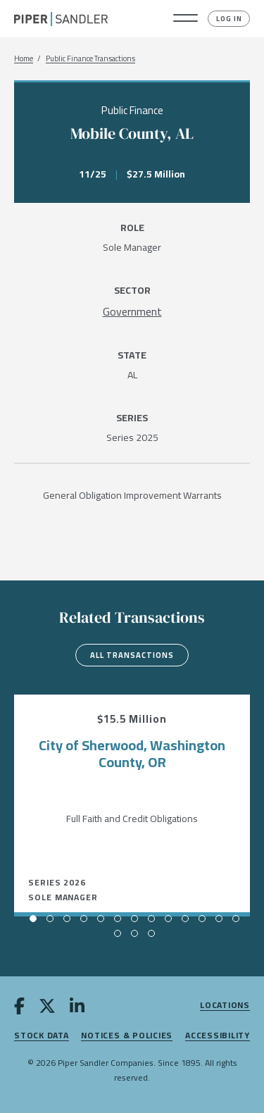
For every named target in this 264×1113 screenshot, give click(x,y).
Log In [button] (229, 18)
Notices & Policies (126, 1036)
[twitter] (47, 1009)
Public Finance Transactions (90, 58)
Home (23, 58)
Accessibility (217, 1036)
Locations (225, 1005)
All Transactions (132, 655)
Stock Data (41, 1036)
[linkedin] (77, 1009)
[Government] (132, 311)
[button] (185, 19)
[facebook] (19, 1009)
